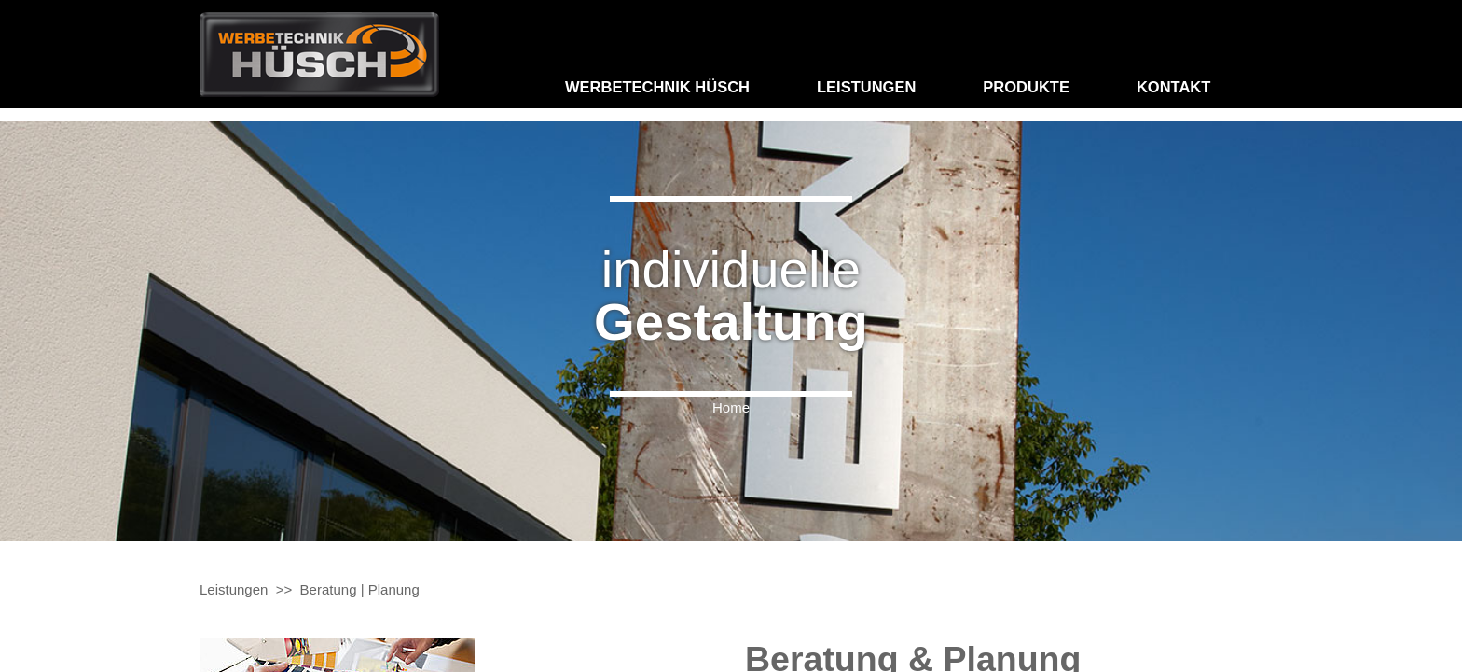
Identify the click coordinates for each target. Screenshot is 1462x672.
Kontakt (1173, 86)
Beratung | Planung (360, 589)
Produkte (1026, 86)
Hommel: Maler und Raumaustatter (319, 54)
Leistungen (866, 86)
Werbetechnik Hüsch (657, 86)
